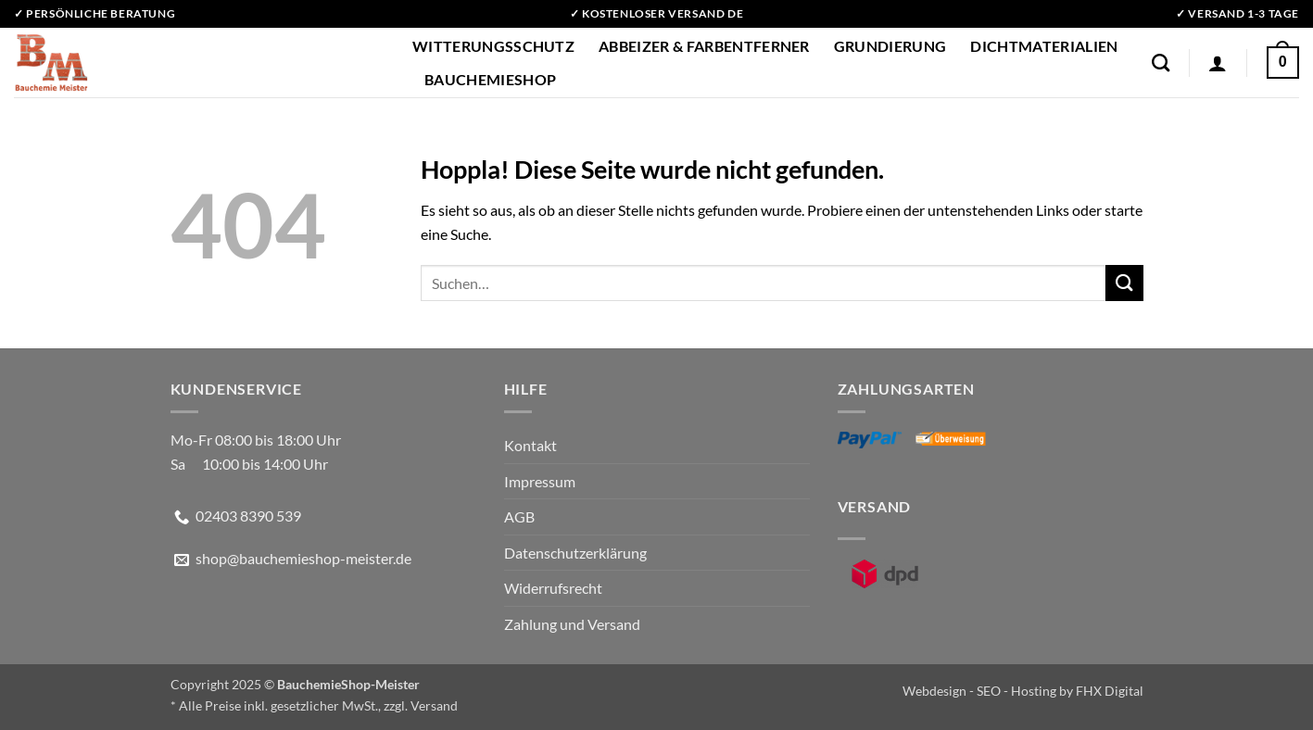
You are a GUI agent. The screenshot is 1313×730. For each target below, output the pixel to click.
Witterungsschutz (493, 46)
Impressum (539, 481)
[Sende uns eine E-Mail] (181, 560)
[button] (1217, 63)
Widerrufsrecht (553, 588)
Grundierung (890, 46)
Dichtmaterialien (1043, 46)
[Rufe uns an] (181, 518)
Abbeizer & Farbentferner (704, 46)
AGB (519, 516)
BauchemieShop (490, 79)
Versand (434, 705)
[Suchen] (1160, 62)
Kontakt (530, 445)
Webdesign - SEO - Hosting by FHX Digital (1023, 691)
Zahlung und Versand (572, 624)
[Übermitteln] (1124, 283)
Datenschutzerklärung (575, 552)
